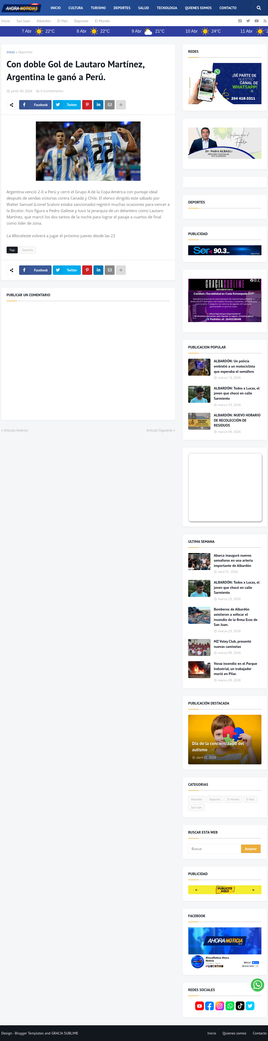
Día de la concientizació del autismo (218, 747)
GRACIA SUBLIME (65, 1033)
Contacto (260, 1033)
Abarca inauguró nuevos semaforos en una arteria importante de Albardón (233, 560)
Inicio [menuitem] (55, 7)
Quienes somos (235, 1033)
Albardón (44, 21)
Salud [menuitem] (143, 7)
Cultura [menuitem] (76, 7)
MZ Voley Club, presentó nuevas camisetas (232, 644)
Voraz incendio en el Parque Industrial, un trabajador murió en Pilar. (235, 668)
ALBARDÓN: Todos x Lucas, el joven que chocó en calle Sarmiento (237, 393)
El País (62, 21)
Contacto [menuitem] (228, 7)
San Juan (23, 21)
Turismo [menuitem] (98, 7)
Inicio (5, 21)
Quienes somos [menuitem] (198, 7)
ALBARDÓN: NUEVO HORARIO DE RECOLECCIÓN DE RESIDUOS (237, 420)
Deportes (81, 21)
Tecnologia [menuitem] (167, 7)
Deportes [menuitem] (122, 7)
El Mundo (102, 21)
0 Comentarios (52, 91)
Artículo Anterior (16, 430)
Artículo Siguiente (159, 430)
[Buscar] (215, 849)
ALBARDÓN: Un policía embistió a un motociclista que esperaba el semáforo (234, 366)
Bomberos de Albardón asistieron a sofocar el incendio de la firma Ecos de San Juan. (235, 617)
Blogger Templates (29, 1033)
